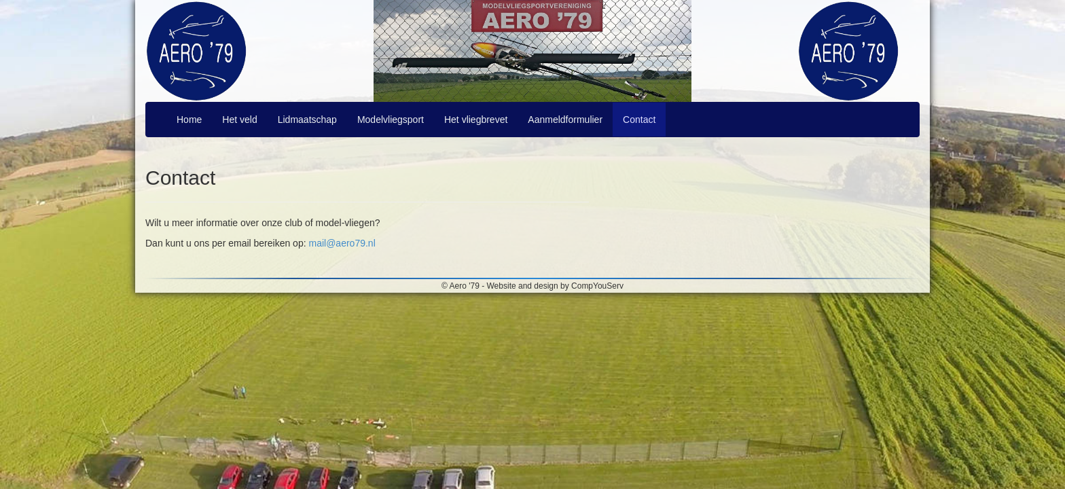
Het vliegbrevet (475, 119)
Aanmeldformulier (565, 119)
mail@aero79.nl (341, 243)
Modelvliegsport (390, 119)
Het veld (239, 119)
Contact (639, 119)
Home (189, 119)
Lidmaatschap (307, 119)
